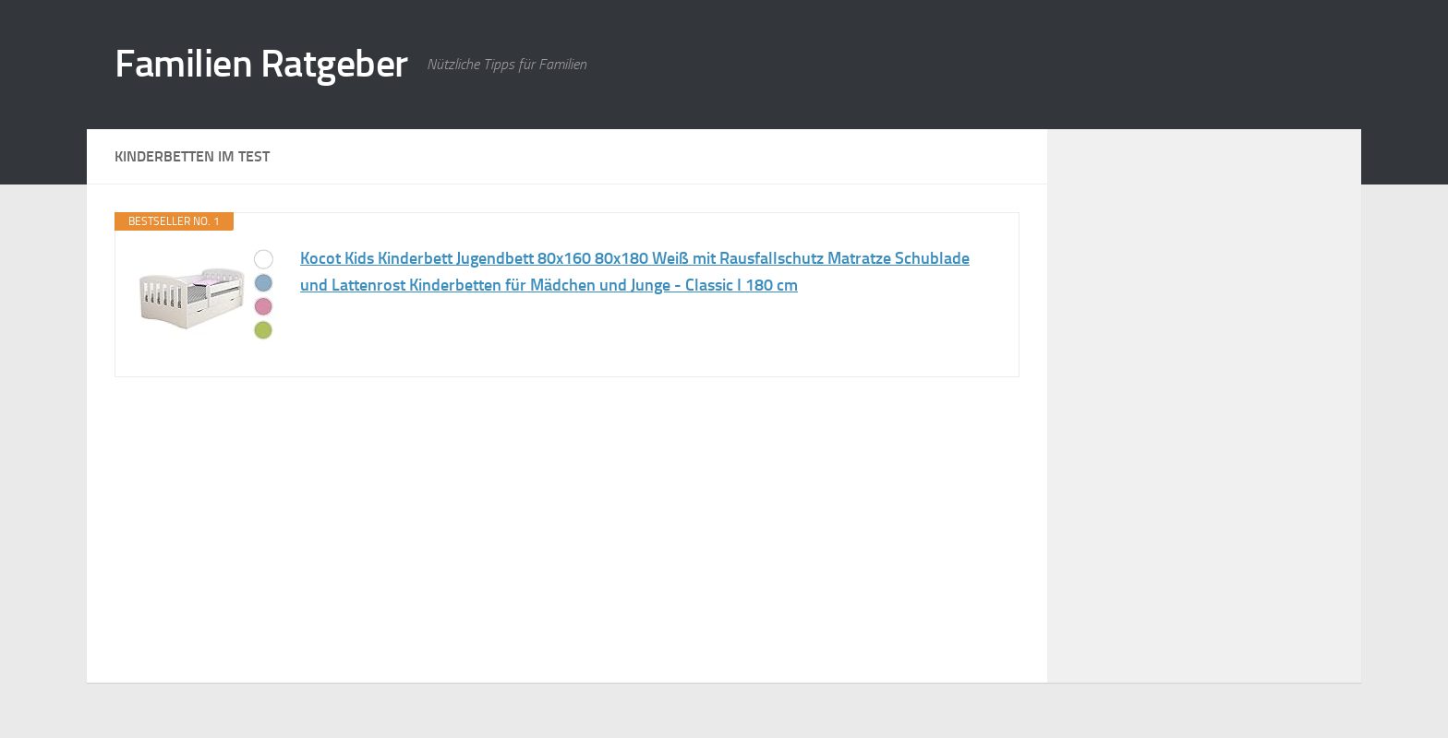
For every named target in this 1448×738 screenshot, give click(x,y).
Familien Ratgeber (261, 64)
